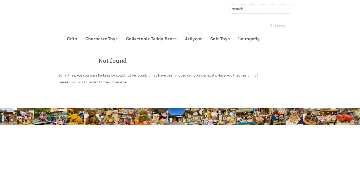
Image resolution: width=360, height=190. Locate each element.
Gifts (72, 38)
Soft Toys (220, 38)
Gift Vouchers (69, 160)
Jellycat (193, 38)
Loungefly (249, 38)
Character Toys (101, 38)
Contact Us (67, 149)
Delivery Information (75, 170)
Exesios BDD (187, 184)
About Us (65, 138)
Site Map (131, 160)
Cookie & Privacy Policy (143, 138)
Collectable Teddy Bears (151, 38)
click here (76, 82)
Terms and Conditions (141, 149)
